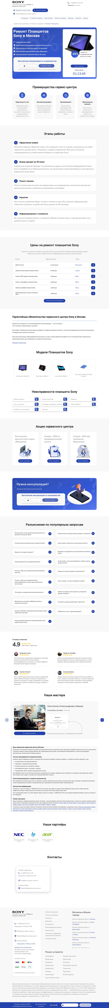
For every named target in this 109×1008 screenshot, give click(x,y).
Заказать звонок (40, 10)
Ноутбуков (48, 962)
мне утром (74, 5)
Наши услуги (49, 930)
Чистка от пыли (72, 808)
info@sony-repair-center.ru (28, 880)
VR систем (66, 962)
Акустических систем (52, 977)
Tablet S (48, 804)
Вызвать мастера (29, 733)
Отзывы (85, 18)
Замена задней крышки (26, 810)
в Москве (29, 4)
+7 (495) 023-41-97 (76, 3)
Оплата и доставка (60, 18)
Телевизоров (49, 974)
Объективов (67, 959)
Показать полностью (19, 343)
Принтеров (66, 971)
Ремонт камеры (62, 808)
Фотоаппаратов (68, 974)
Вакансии (71, 18)
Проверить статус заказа (21, 10)
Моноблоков (49, 968)
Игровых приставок (69, 956)
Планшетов (67, 968)
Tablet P (53, 804)
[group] (19, 836)
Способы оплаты (50, 938)
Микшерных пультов (70, 965)
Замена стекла (81, 808)
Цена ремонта (48, 18)
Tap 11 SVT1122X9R (28, 804)
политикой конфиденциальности (49, 69)
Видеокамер (49, 965)
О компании (24, 18)
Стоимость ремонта (51, 912)
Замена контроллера (84, 807)
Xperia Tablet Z (73, 803)
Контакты (78, 18)
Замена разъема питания (50, 808)
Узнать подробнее (25, 461)
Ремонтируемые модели (53, 927)
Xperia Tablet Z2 (63, 803)
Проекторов (49, 959)
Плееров (48, 971)
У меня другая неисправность (54, 300)
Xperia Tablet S (82, 803)
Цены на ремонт (79, 66)
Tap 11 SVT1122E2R (40, 804)
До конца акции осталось (41, 1005)
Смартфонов (49, 956)
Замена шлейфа (37, 808)
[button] (102, 720)
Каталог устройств (37, 18)
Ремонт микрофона (26, 808)
